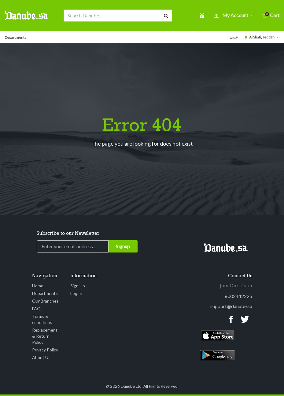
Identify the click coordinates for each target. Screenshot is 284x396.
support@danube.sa (231, 306)
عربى (234, 37)
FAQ (36, 308)
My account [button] (233, 15)
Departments (15, 37)
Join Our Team (236, 286)
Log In (76, 293)
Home (37, 285)
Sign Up (77, 285)
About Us (41, 357)
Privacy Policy (45, 349)
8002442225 (238, 296)
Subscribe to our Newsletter (68, 233)
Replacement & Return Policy (44, 336)
